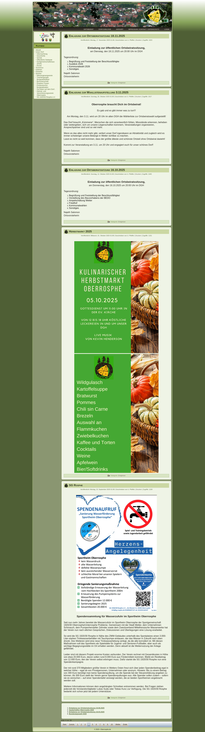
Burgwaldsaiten (42, 87)
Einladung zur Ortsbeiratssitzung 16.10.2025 (97, 169)
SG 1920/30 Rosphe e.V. (46, 97)
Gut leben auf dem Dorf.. (46, 89)
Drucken (139, 40)
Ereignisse (121, 83)
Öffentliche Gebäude (44, 60)
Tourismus (39, 68)
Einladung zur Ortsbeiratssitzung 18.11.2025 (97, 35)
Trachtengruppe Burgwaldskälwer (43, 78)
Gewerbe (39, 72)
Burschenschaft (42, 81)
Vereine (38, 74)
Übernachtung (42, 54)
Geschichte (41, 56)
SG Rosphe (76, 485)
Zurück (71, 724)
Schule (39, 58)
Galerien (39, 70)
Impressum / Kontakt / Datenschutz (143, 29)
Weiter (118, 724)
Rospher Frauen (43, 83)
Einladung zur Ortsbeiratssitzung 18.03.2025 (86, 712)
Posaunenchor (42, 85)
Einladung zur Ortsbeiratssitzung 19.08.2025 (86, 708)
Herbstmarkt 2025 (80, 231)
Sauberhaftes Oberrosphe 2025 (81, 710)
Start (64, 724)
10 (112, 724)
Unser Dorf (40, 52)
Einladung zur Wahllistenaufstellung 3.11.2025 (98, 92)
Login (166, 29)
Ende (125, 724)
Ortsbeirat (89, 29)
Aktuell (38, 50)
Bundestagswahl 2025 (77, 714)
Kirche (39, 66)
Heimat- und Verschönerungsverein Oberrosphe (45, 93)
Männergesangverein (45, 76)
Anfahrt (119, 29)
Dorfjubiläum (105, 29)
